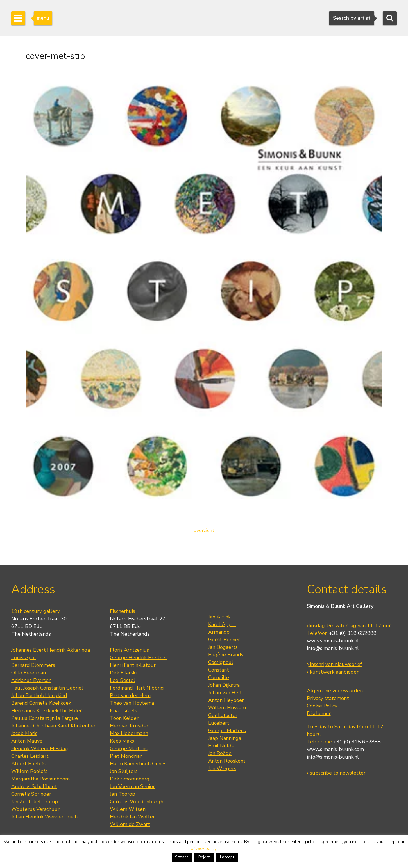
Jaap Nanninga (224, 738)
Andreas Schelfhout (34, 786)
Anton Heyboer (226, 700)
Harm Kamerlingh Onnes (138, 763)
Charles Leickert (30, 756)
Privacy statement (328, 698)
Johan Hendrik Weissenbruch (44, 816)
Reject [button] (204, 857)
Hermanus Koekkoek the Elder (46, 710)
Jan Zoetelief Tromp (34, 801)
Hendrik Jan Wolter (132, 816)
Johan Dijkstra (224, 685)
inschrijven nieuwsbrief (334, 664)
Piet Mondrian (126, 756)
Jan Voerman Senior (132, 786)
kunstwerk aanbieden (333, 671)
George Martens (129, 748)
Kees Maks (122, 741)
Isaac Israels (123, 710)
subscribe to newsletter (336, 773)
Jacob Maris (24, 733)
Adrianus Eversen (31, 680)
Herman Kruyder (129, 725)
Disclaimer (319, 713)
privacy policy (203, 848)
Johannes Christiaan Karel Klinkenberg (55, 725)
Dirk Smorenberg (129, 778)
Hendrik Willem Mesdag (39, 748)
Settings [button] (182, 857)
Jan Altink (219, 616)
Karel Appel (222, 624)
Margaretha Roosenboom (40, 778)
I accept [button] (227, 857)
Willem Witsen (128, 809)
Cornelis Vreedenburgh (136, 801)
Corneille (218, 677)
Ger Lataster (222, 715)
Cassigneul (220, 662)
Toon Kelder (124, 718)
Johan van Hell (225, 692)
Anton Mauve (26, 741)
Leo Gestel (122, 680)
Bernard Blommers (33, 665)
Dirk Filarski (123, 672)
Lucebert (218, 723)
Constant (218, 670)
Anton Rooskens (227, 760)
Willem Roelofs (29, 771)
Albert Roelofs (28, 763)
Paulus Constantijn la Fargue (44, 718)
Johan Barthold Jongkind (39, 695)
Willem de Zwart (130, 824)
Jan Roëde (220, 753)
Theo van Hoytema (132, 703)
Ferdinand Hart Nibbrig (137, 687)
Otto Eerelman (28, 672)
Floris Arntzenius (129, 650)
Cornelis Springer (31, 794)
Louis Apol (23, 657)
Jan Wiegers (222, 768)
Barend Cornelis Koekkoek (41, 703)
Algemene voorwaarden (335, 690)
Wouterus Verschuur (35, 809)
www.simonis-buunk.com (335, 749)
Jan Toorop (122, 794)
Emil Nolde (221, 745)
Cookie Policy (322, 705)
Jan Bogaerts (223, 647)
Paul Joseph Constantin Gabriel (47, 687)
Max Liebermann (129, 733)
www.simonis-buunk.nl (333, 640)
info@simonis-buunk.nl (333, 648)
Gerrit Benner (224, 639)
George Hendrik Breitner (138, 657)
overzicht (204, 530)
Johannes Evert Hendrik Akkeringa (50, 650)
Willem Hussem (227, 707)
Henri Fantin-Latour (133, 665)
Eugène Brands (225, 654)
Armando (219, 632)
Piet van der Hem (130, 695)
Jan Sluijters (124, 771)
